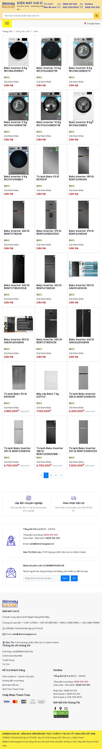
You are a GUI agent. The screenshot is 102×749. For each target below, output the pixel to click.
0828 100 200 (92, 7)
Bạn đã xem (50, 7)
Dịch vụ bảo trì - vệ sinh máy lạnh (18, 676)
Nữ (74, 578)
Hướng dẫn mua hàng (13, 680)
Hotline (89, 4)
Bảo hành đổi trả (10, 685)
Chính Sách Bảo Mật (12, 655)
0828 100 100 (70, 4)
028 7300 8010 (71, 7)
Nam (65, 578)
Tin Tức (6, 664)
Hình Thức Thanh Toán (13, 689)
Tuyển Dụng (8, 660)
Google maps (92, 23)
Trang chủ (7, 31)
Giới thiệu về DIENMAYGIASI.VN (17, 651)
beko (7, 77)
